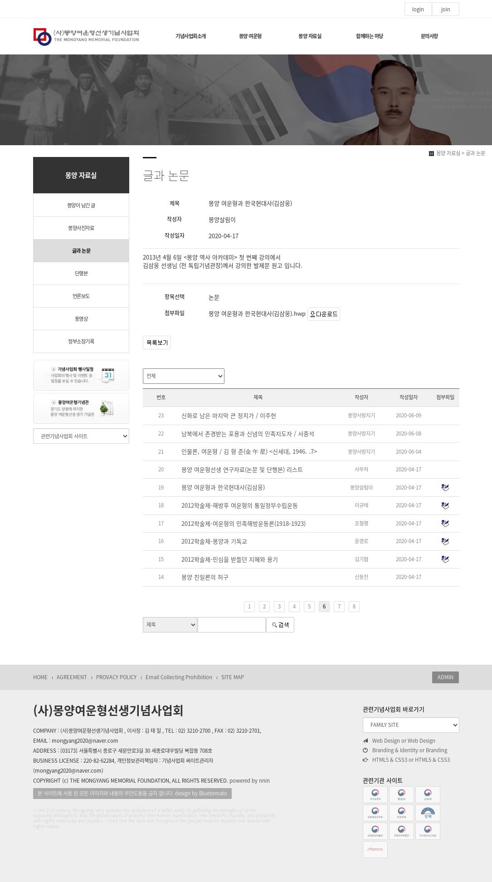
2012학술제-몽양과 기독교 (214, 541)
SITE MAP (232, 677)
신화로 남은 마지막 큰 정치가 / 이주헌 (228, 416)
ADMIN (445, 677)
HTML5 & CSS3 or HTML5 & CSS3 (406, 760)
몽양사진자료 (81, 228)
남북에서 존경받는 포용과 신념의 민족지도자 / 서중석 (247, 434)
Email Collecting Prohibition (179, 677)
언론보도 (81, 296)
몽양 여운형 (250, 36)
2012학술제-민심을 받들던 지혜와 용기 (229, 559)
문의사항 (429, 36)
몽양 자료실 (309, 36)
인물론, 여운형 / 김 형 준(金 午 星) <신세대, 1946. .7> (249, 451)
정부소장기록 (81, 341)
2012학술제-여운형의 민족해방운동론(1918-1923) (243, 523)
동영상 (81, 319)
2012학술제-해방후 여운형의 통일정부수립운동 (239, 505)
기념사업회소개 (190, 36)
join (445, 9)
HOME (40, 677)
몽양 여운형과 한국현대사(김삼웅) (223, 487)
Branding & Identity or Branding (405, 750)
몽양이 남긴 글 (81, 205)
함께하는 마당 (369, 36)
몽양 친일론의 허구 (205, 577)
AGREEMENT (72, 677)
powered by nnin (249, 780)
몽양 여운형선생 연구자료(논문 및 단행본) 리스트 (242, 470)
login (418, 9)
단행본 (81, 273)
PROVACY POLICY (116, 677)
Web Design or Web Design (399, 741)
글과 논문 (81, 251)
